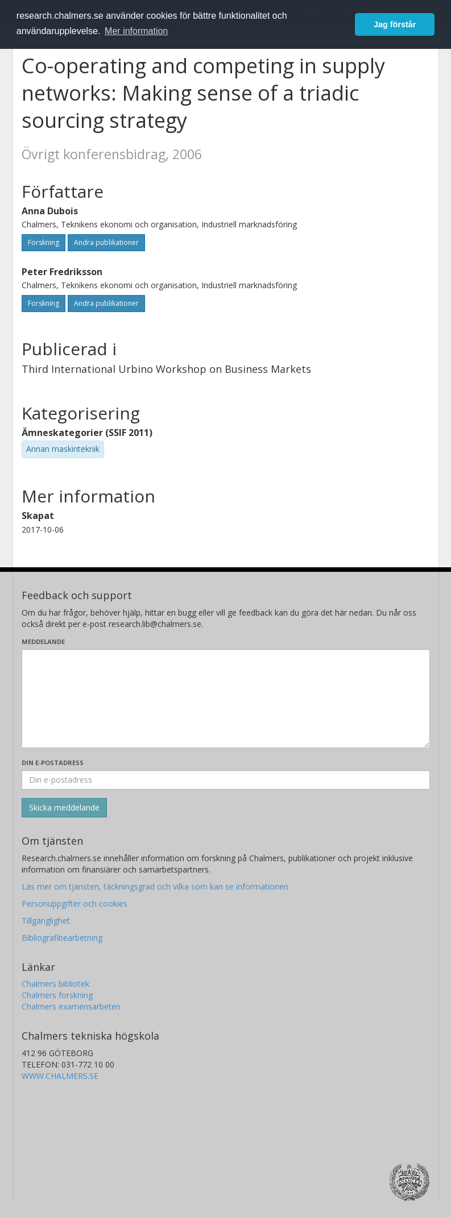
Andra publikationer (106, 242)
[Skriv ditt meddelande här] (226, 698)
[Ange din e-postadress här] (226, 780)
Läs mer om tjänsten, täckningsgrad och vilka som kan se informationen (155, 886)
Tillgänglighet (46, 920)
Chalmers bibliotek (55, 983)
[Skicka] (64, 807)
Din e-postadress (53, 762)
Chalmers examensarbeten (71, 1006)
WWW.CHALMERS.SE (60, 1075)
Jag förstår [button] (395, 24)
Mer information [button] (136, 31)
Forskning (43, 242)
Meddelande (43, 641)
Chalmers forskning (57, 995)
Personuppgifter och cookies (74, 903)
